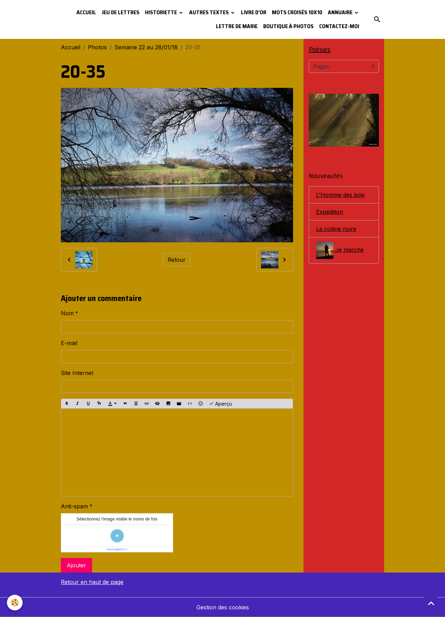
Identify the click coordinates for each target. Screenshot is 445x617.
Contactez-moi (339, 26)
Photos (97, 47)
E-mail (69, 343)
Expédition (329, 211)
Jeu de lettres (120, 12)
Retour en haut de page (92, 581)
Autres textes (209, 12)
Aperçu (220, 404)
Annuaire (341, 12)
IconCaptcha (115, 549)
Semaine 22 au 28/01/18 (146, 47)
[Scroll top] (431, 603)
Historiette (161, 12)
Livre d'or (253, 12)
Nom (67, 313)
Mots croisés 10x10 (297, 12)
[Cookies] (15, 602)
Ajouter (76, 565)
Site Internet (77, 372)
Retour (177, 259)
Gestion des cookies (222, 607)
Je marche (340, 250)
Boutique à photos (288, 26)
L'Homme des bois (340, 194)
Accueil (86, 12)
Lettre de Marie (237, 26)
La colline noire (336, 228)
